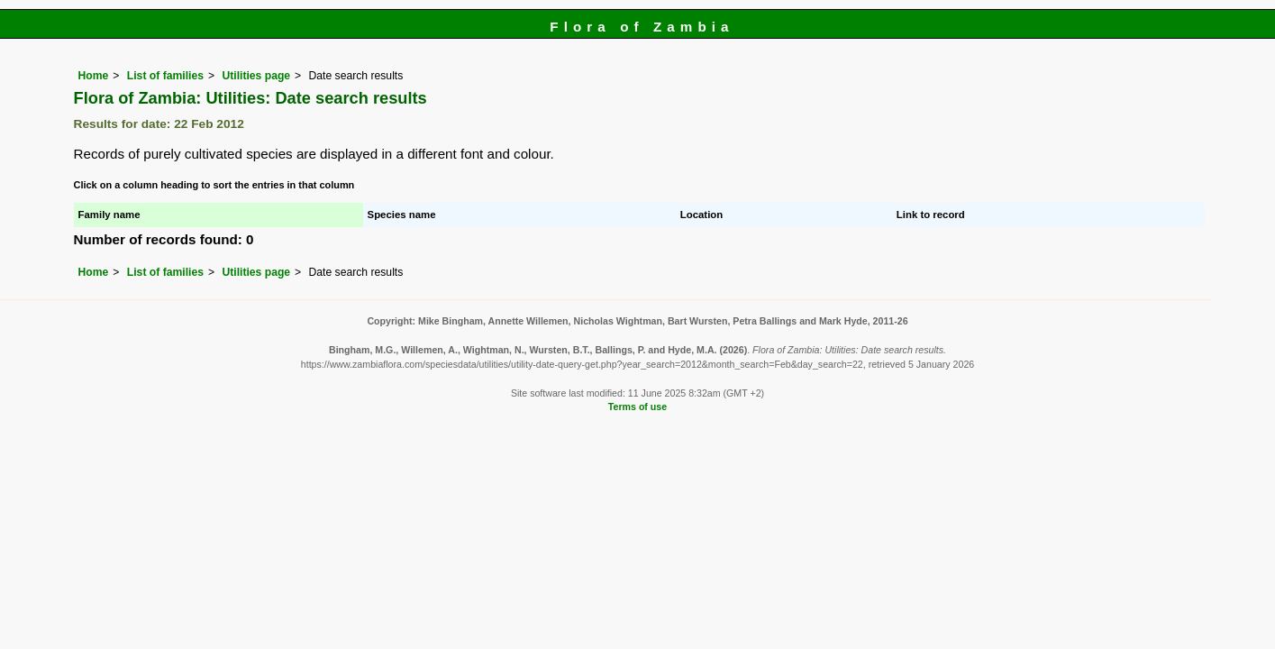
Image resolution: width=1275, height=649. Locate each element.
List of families (165, 75)
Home (93, 75)
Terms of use (637, 406)
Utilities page (256, 75)
